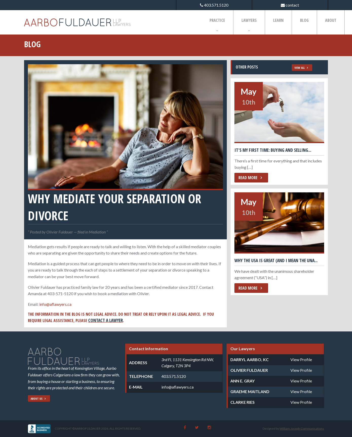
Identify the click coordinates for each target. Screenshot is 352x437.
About (330, 20)
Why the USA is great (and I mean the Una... (276, 260)
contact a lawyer (105, 320)
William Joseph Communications (302, 428)
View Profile (301, 359)
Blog (304, 20)
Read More (247, 177)
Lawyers (249, 20)
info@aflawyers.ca (55, 304)
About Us (37, 398)
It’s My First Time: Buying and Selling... (272, 150)
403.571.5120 (173, 376)
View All (299, 68)
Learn (278, 20)
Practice (217, 20)
